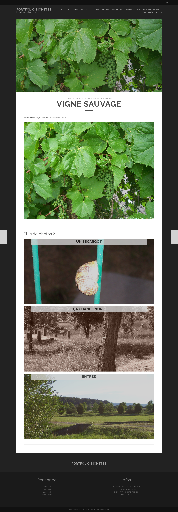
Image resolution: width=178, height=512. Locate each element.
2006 (44, 495)
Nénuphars (116, 9)
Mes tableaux (154, 9)
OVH (132, 495)
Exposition (140, 9)
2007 (45, 492)
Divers (159, 12)
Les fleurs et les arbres (98, 98)
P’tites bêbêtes (75, 9)
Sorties (128, 9)
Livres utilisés (146, 12)
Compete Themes (131, 492)
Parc (87, 9)
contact (85, 509)
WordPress (130, 489)
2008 (45, 489)
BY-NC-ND (135, 486)
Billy (63, 9)
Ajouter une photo (100, 509)
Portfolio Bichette (34, 9)
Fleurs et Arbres (101, 9)
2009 (45, 486)
